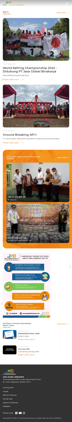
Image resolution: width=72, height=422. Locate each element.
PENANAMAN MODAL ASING (29, 333)
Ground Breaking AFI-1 (19, 134)
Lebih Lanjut (61, 12)
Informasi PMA (24, 349)
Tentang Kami (8, 387)
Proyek (5, 391)
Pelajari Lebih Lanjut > (26, 339)
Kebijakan (6, 406)
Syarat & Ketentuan (10, 402)
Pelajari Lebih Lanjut (11, 79)
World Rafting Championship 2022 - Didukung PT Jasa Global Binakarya (30, 69)
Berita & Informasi (10, 395)
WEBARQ (57, 418)
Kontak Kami (8, 399)
